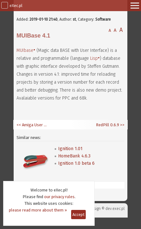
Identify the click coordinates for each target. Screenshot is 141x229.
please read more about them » (38, 210)
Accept (78, 214)
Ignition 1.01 (70, 148)
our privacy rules (59, 196)
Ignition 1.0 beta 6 (76, 163)
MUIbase (25, 50)
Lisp (94, 58)
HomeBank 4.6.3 (74, 156)
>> (121, 124)
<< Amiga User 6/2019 (32, 124)
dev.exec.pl (114, 208)
